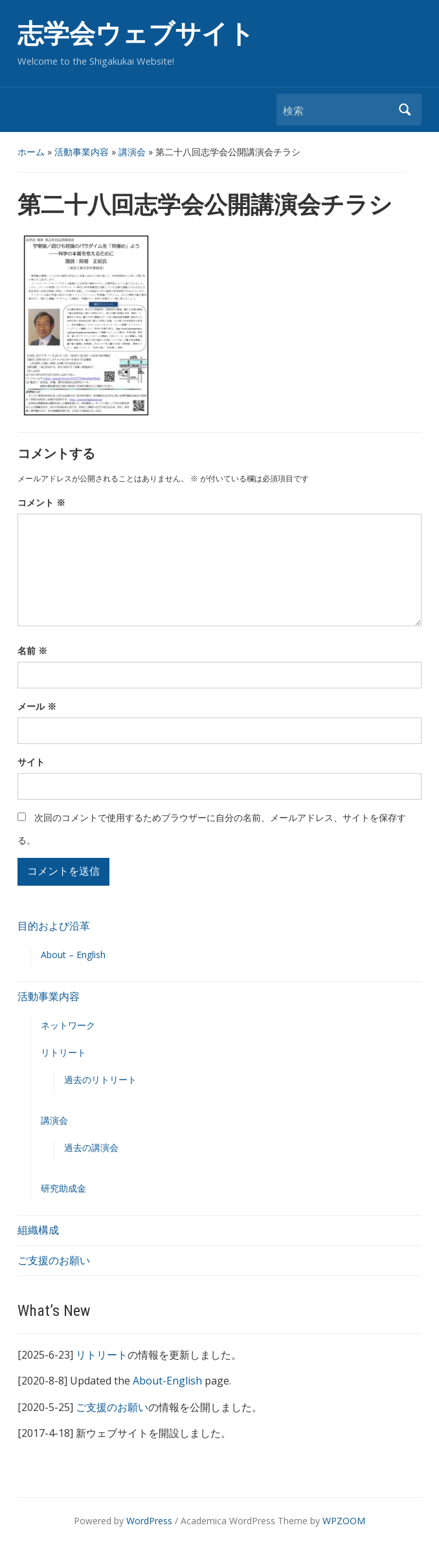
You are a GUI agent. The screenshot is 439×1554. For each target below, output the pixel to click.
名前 (32, 650)
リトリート (63, 1052)
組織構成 (38, 1230)
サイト (31, 762)
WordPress (149, 1521)
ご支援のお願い (53, 1260)
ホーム (31, 152)
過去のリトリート (100, 1079)
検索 (405, 110)
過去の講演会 (91, 1147)
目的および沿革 (53, 926)
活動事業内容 (81, 152)
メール (36, 706)
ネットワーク (68, 1025)
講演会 (132, 152)
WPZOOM (343, 1521)
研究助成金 (63, 1188)
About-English (167, 1380)
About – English (73, 954)
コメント (41, 502)
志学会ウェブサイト (135, 34)
